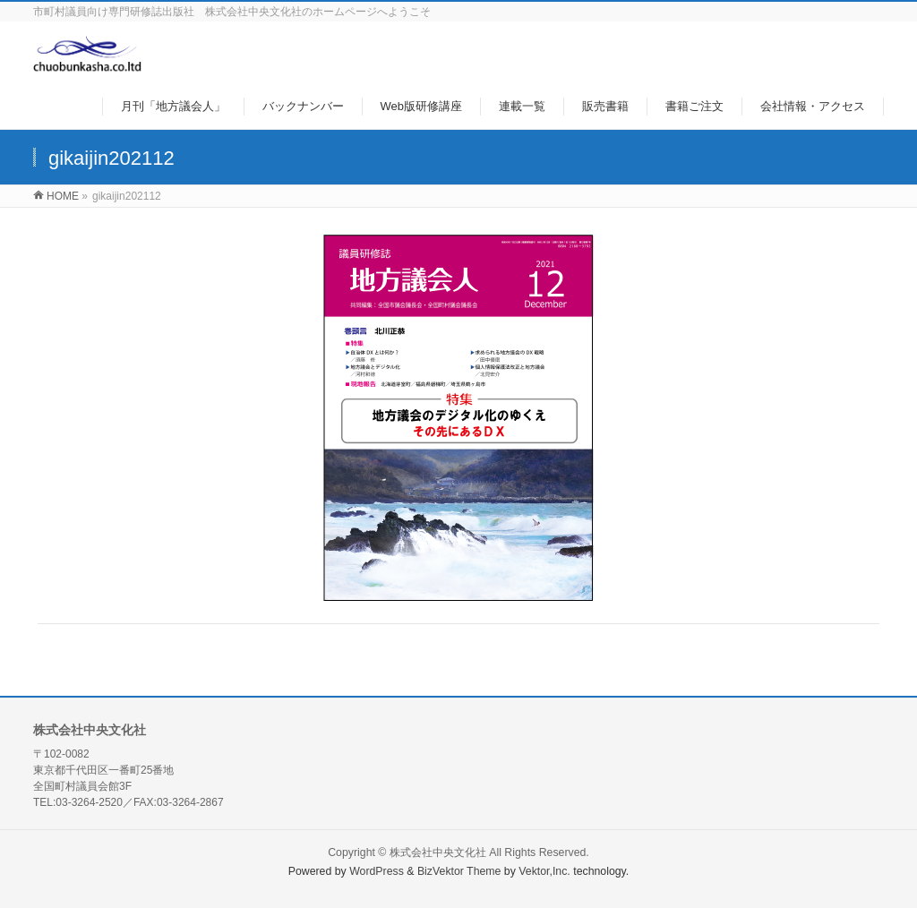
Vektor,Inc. (544, 871)
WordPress (376, 871)
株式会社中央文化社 (438, 852)
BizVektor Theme (459, 871)
